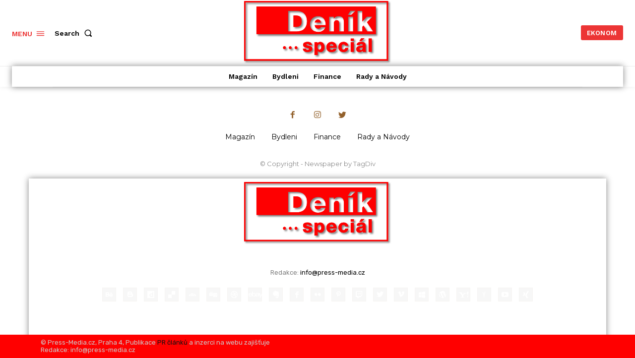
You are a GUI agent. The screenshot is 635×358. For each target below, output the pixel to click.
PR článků (172, 342)
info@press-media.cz (332, 272)
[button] (75, 33)
